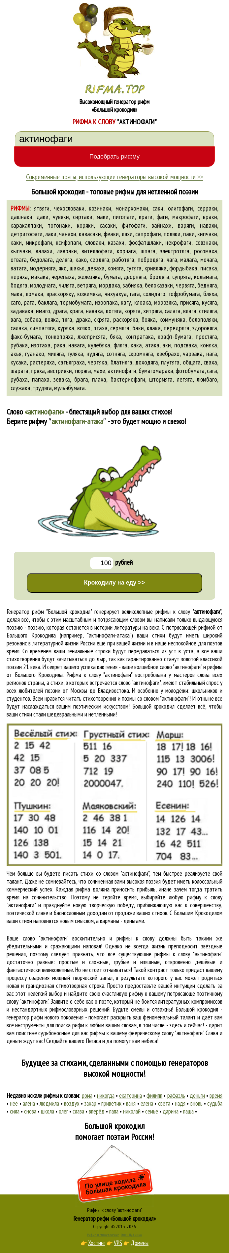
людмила (49, 1103)
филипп (154, 1095)
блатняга (121, 362)
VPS (118, 1243)
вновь (196, 1103)
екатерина (130, 1095)
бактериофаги (128, 379)
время (216, 1095)
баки (138, 328)
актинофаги (122, 370)
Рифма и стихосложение (103, 1235)
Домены (139, 1243)
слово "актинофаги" (139, 683)
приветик (111, 1103)
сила (14, 1111)
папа (113, 1111)
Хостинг (96, 1243)
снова (30, 1111)
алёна (29, 1103)
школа (47, 1111)
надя (180, 1103)
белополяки (203, 319)
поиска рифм (69, 1025)
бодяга (19, 285)
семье (151, 1111)
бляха (210, 293)
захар (90, 1103)
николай (132, 1111)
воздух (72, 1103)
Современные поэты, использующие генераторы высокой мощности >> (114, 176)
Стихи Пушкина (131, 1235)
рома (87, 1095)
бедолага (41, 259)
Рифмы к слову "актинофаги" (114, 1210)
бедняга (207, 285)
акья (16, 353)
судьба (214, 1103)
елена (147, 1103)
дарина (171, 1111)
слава (78, 1111)
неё (14, 1103)
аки (166, 345)
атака (152, 345)
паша (188, 1111)
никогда (105, 1095)
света (164, 1103)
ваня (131, 1103)
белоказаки (159, 285)
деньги (197, 1095)
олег (63, 1111)
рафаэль (176, 1095)
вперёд (97, 1111)
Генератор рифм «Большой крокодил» (115, 1218)
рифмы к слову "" (188, 611)
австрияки (59, 370)
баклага (47, 302)
